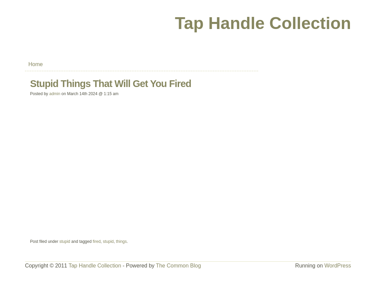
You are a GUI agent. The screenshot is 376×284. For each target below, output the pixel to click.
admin (54, 93)
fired (96, 241)
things (121, 241)
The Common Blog (178, 265)
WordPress (337, 265)
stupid (64, 241)
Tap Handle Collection (263, 23)
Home (35, 64)
